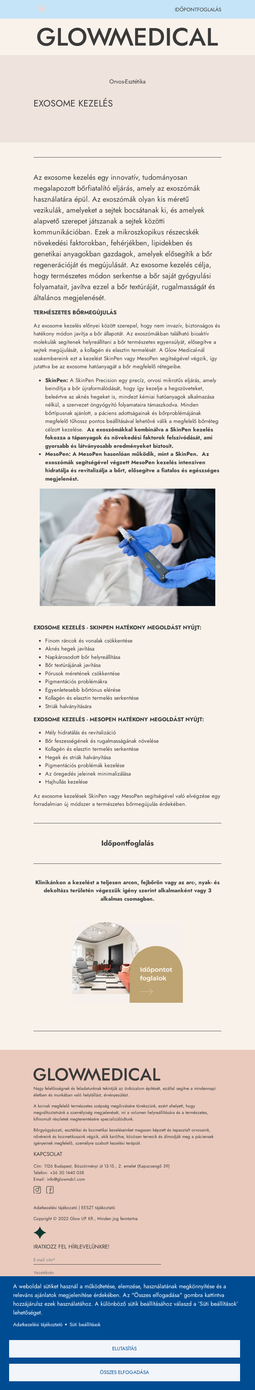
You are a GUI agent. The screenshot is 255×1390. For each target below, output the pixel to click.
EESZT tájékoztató (98, 1207)
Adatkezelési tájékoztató (37, 1324)
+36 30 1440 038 (67, 1172)
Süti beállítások (85, 1324)
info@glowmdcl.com (66, 1179)
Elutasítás (124, 1348)
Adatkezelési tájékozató (55, 1207)
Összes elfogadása (124, 1372)
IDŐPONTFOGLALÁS (198, 9)
